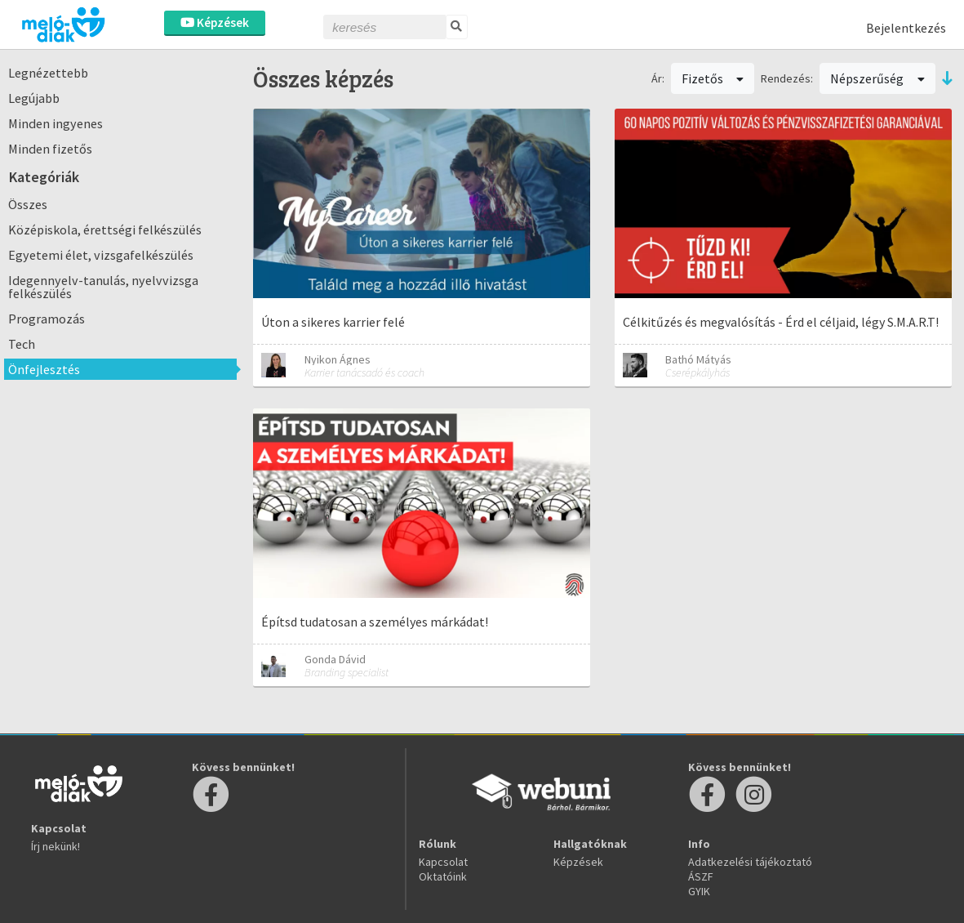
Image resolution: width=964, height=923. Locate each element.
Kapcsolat (443, 861)
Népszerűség (877, 78)
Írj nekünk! (55, 846)
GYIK (699, 891)
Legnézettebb (48, 73)
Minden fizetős (50, 148)
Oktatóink (443, 876)
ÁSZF (700, 876)
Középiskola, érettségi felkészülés (105, 229)
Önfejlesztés (44, 369)
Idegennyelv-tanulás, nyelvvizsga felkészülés (103, 286)
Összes (27, 204)
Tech (21, 344)
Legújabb (34, 98)
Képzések (214, 22)
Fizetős (713, 78)
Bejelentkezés (906, 28)
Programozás (46, 318)
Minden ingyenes (55, 123)
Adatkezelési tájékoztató (750, 861)
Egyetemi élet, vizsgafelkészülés (100, 255)
